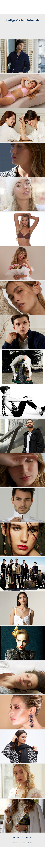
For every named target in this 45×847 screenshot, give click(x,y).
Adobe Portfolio (26, 843)
